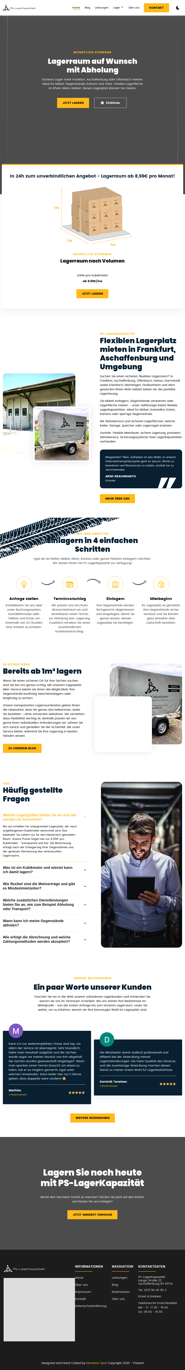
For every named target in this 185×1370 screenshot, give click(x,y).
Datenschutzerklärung (91, 1306)
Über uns (133, 8)
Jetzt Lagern (73, 102)
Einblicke (110, 102)
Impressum (83, 1291)
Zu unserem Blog (22, 748)
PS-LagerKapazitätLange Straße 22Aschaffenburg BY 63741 (155, 1280)
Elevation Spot (96, 1363)
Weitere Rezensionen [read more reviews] (92, 1118)
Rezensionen (121, 1291)
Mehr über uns (117, 498)
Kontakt (156, 7)
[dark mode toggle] (177, 7)
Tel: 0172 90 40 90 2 (152, 1290)
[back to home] (19, 8)
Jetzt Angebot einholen (92, 1214)
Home (76, 8)
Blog (87, 8)
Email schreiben (149, 1296)
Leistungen (102, 8)
